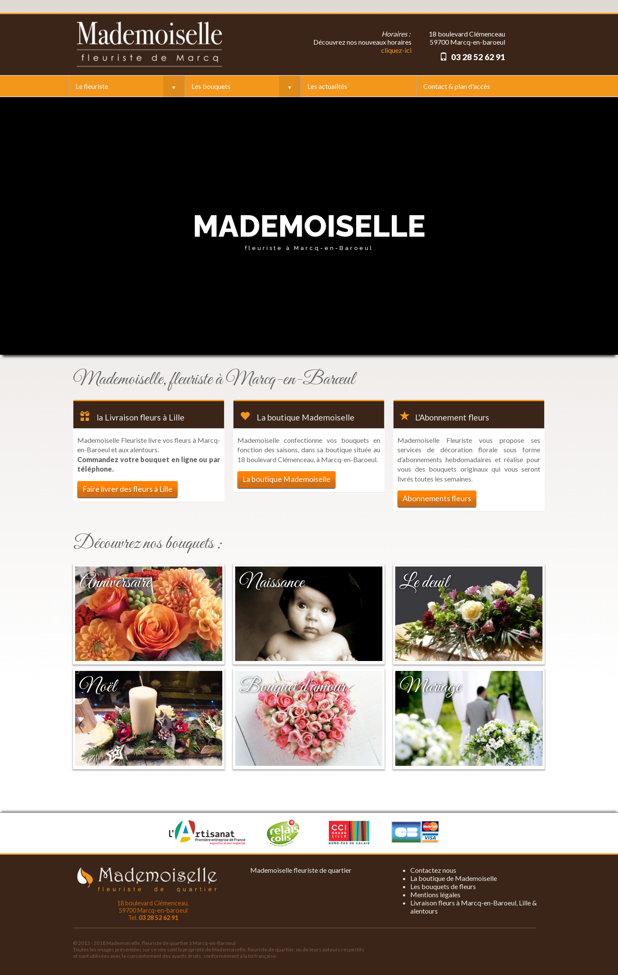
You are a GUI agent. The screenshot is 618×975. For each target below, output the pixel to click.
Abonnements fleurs (437, 498)
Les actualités (327, 86)
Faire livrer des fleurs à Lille (127, 489)
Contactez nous (433, 870)
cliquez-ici (396, 50)
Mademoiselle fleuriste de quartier (300, 870)
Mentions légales (435, 894)
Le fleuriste (92, 86)
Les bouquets (210, 86)
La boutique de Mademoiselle (453, 878)
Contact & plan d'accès (456, 86)
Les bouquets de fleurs (443, 886)
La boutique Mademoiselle (286, 479)
